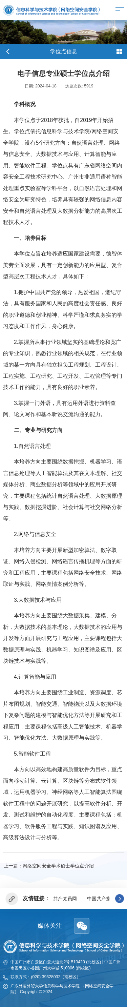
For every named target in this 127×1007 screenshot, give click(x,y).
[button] (119, 898)
